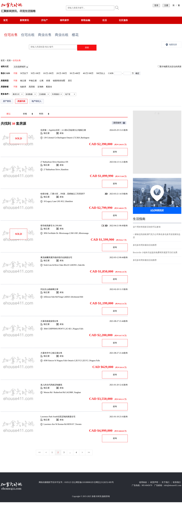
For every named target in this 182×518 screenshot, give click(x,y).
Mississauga (83, 233)
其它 (70, 81)
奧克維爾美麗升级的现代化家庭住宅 (56, 257)
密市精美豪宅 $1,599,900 (51, 226)
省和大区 (5, 67)
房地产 (44, 20)
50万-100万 (35, 73)
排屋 (48, 81)
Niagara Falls (78, 329)
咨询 (115, 152)
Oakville (81, 265)
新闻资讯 (24, 20)
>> (89, 452)
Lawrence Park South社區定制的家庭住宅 (57, 417)
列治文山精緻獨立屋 (49, 289)
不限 (15, 73)
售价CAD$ (5, 73)
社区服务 (123, 20)
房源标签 (5, 87)
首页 (5, 20)
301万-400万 (75, 73)
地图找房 (173, 45)
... (70, 452)
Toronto (78, 424)
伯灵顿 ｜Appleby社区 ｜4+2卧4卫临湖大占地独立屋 (63, 130)
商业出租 (61, 35)
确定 (137, 73)
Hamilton (64, 169)
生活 (104, 20)
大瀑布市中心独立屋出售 (51, 353)
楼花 (75, 35)
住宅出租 (28, 35)
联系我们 (177, 482)
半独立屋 (33, 81)
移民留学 (64, 20)
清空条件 (117, 123)
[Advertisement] (26, 143)
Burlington (85, 138)
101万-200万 (48, 73)
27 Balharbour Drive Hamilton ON (54, 162)
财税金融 (85, 20)
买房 (9, 60)
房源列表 (21, 101)
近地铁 (40, 87)
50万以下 (24, 73)
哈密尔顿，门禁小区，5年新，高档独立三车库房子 (62, 194)
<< (39, 452)
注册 (166, 5)
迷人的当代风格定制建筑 (51, 385)
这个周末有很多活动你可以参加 (147, 227)
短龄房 (23, 87)
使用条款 (143, 482)
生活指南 (139, 219)
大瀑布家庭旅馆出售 (49, 321)
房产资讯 (7, 101)
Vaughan (77, 392)
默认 (9, 114)
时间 (41, 114)
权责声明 (154, 482)
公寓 (41, 81)
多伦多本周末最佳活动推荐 (145, 245)
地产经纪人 (36, 101)
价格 (25, 114)
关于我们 (165, 482)
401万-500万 (88, 73)
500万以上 (100, 73)
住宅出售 (11, 35)
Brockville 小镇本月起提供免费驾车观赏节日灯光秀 (155, 252)
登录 (156, 5)
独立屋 (23, 81)
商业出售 (44, 35)
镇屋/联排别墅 (59, 81)
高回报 (32, 87)
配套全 (49, 87)
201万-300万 (61, 73)
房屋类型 (5, 81)
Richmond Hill (77, 297)
